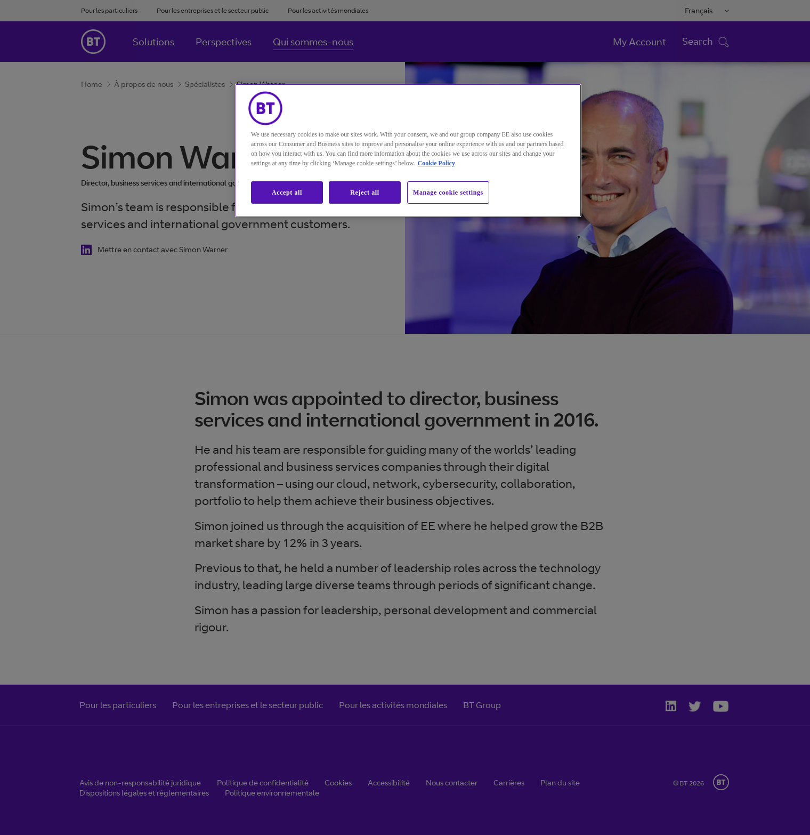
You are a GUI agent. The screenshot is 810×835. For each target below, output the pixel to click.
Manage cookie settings (448, 192)
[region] (408, 151)
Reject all (364, 192)
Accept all (287, 192)
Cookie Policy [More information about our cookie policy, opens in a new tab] (436, 163)
